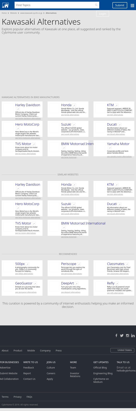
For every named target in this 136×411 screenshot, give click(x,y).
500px (20, 264)
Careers (51, 373)
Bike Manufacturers (47, 97)
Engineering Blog (102, 373)
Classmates (115, 264)
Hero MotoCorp (27, 124)
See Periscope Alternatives (71, 273)
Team (73, 367)
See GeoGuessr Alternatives (26, 292)
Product (18, 350)
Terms (5, 396)
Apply (50, 378)
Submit (119, 5)
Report (27, 373)
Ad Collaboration (9, 378)
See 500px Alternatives (24, 273)
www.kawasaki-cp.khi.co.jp (31, 13)
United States (122, 350)
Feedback (28, 367)
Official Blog (100, 367)
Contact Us (29, 378)
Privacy (18, 396)
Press (59, 350)
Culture (51, 367)
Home (4, 13)
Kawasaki (8, 97)
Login (102, 14)
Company (45, 350)
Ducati (112, 124)
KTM (110, 105)
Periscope (68, 264)
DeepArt (67, 283)
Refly (110, 283)
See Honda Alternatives (70, 115)
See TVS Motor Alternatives (25, 153)
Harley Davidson (27, 105)
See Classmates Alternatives (118, 273)
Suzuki (66, 124)
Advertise (5, 367)
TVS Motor (23, 144)
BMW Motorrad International (83, 144)
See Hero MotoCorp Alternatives (27, 138)
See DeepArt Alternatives (70, 292)
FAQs (29, 396)
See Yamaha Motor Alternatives (119, 156)
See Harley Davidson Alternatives (28, 118)
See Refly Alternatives (115, 293)
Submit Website (8, 373)
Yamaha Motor (118, 144)
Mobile (31, 350)
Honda (66, 105)
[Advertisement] (68, 67)
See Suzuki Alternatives (70, 134)
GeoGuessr (23, 283)
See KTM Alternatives (115, 115)
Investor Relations (75, 375)
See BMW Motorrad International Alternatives (71, 157)
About (5, 350)
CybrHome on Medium (101, 380)
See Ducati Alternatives (116, 134)
